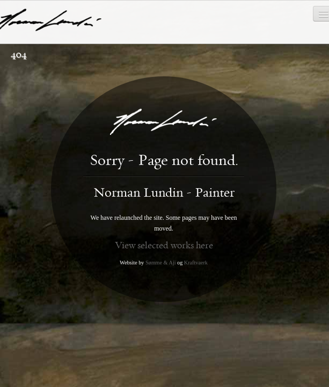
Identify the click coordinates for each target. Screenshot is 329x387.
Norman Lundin (164, 193)
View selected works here (164, 245)
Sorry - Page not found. (164, 160)
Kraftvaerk (196, 263)
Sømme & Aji (160, 263)
